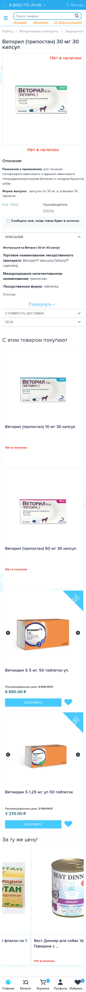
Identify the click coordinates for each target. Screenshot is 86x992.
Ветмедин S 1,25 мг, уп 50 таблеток (39, 792)
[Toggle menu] (5, 18)
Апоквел (20, 22)
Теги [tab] (43, 322)
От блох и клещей (67, 22)
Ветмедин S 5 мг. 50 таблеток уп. (37, 670)
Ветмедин (40, 22)
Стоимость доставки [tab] (43, 313)
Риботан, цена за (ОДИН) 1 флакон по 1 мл (42, 943)
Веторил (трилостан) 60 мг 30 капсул (40, 548)
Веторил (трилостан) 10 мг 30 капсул (40, 426)
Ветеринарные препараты (38, 31)
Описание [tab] (43, 236)
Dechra (48, 210)
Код (5, 204)
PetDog (7, 31)
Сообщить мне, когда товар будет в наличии (43, 220)
